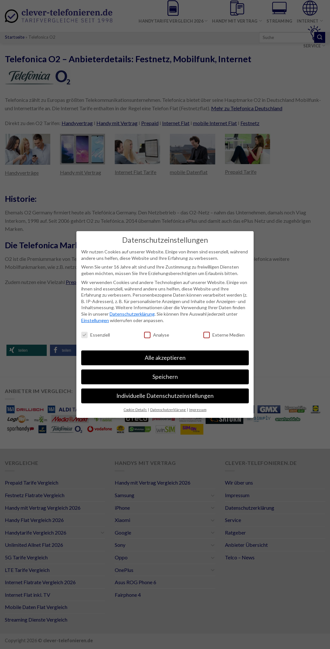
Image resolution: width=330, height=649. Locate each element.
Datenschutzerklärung (132, 314)
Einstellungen (95, 320)
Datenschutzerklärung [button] (168, 410)
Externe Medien (224, 335)
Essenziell (95, 335)
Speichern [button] (165, 376)
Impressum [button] (198, 410)
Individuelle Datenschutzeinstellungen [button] (165, 395)
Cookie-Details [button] (135, 410)
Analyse (156, 335)
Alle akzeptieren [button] (165, 357)
